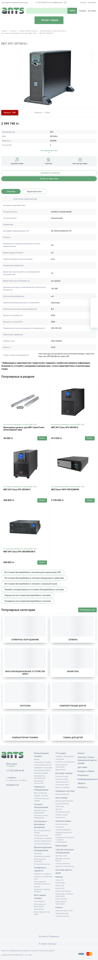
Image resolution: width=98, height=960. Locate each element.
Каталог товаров (47, 20)
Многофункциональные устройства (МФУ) (25, 672)
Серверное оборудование (25, 639)
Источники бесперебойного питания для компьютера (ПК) (33, 572)
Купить (42, 438)
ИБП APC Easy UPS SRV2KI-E (17, 489)
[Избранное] (94, 309)
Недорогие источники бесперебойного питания (28, 595)
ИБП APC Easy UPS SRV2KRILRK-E (19, 551)
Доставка (92, 11)
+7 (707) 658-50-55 (43, 3)
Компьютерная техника (25, 737)
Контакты (92, 3)
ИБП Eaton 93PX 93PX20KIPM (65, 489)
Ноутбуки (25, 706)
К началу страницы (49, 944)
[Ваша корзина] (94, 301)
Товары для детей (73, 737)
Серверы (72, 639)
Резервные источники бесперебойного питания (28, 601)
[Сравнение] (94, 316)
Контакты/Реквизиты (49, 936)
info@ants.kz (57, 3)
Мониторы (73, 671)
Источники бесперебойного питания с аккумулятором (31, 584)
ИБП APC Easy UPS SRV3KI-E (64, 427)
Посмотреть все (87, 610)
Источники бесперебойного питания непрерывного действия (34, 578)
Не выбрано (11, 766)
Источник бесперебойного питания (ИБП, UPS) (20, 424)
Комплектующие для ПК (73, 706)
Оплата (83, 3)
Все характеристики (49, 151)
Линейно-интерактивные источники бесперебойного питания (34, 589)
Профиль (83, 11)
